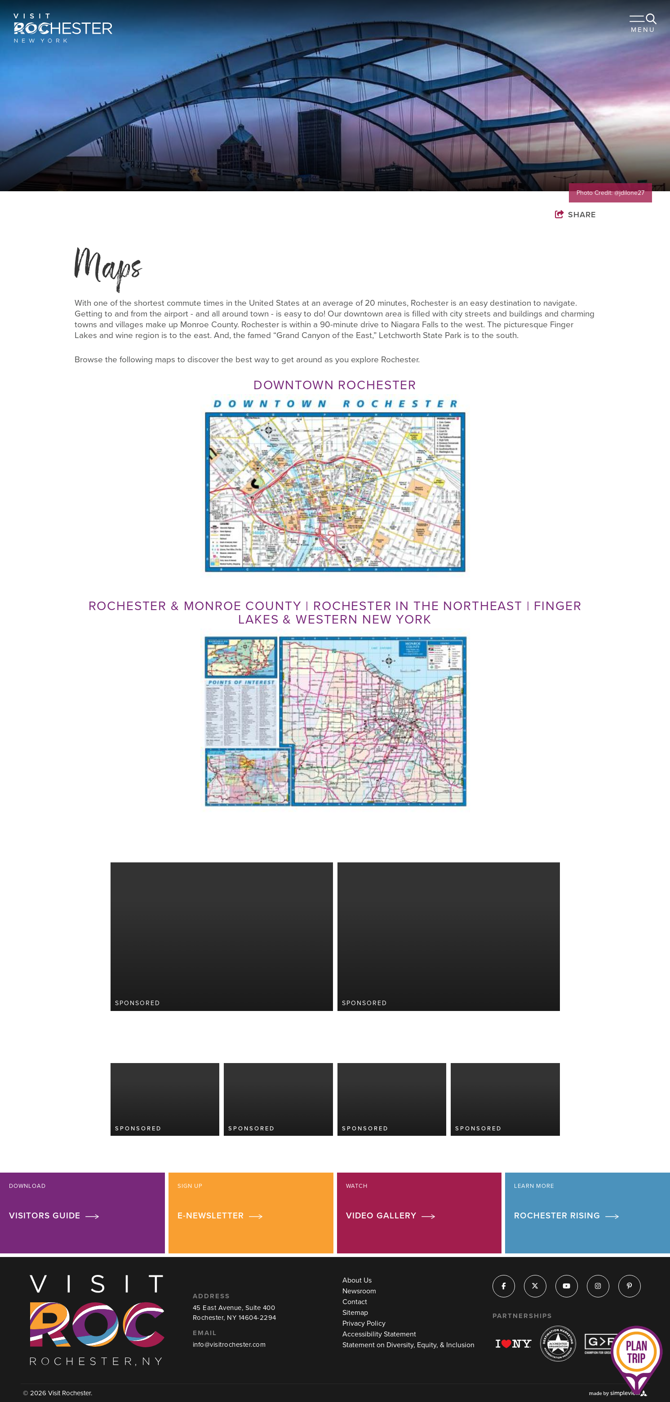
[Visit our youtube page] (566, 1286)
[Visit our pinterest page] (629, 1286)
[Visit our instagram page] (598, 1286)
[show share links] (584, 214)
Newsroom (359, 1291)
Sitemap (355, 1312)
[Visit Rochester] (62, 28)
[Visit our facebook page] (503, 1286)
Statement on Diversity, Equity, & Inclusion (408, 1345)
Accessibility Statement (379, 1334)
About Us (357, 1280)
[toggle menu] (643, 26)
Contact (354, 1302)
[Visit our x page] (535, 1286)
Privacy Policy (364, 1323)
